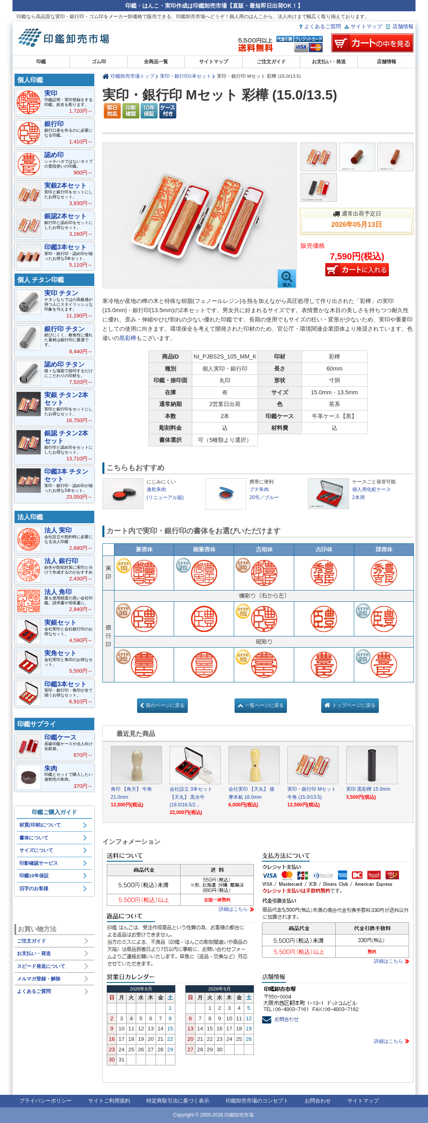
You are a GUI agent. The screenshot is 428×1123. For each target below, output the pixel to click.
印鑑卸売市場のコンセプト (257, 1101)
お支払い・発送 (329, 61)
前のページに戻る (165, 705)
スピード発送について (41, 966)
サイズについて (36, 850)
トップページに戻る (354, 705)
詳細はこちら (233, 909)
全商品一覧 (156, 61)
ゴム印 (98, 61)
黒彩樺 (127, 338)
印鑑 (41, 61)
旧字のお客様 (33, 888)
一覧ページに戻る (264, 705)
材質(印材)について (40, 825)
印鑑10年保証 (34, 875)
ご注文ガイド (271, 61)
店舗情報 (403, 26)
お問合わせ (318, 1101)
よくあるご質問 (322, 26)
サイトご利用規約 (109, 1101)
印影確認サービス (38, 863)
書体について (33, 837)
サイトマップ (366, 26)
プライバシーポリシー (45, 1101)
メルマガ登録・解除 (38, 978)
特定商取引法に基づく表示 (177, 1101)
